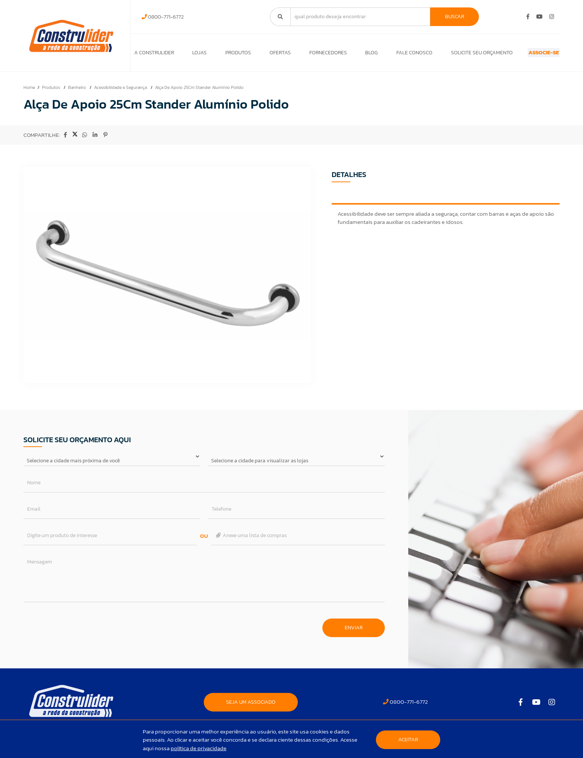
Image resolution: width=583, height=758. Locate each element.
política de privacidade (198, 748)
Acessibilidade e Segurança (121, 91)
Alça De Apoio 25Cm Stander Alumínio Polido (199, 91)
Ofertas (270, 54)
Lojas (196, 54)
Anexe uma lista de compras (251, 539)
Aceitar (408, 739)
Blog (355, 54)
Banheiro (77, 91)
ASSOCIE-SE (530, 54)
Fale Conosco (395, 54)
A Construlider (154, 54)
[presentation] (79, 627)
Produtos (232, 54)
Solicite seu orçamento (459, 54)
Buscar (454, 16)
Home (29, 91)
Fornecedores (315, 54)
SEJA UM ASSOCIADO (251, 706)
